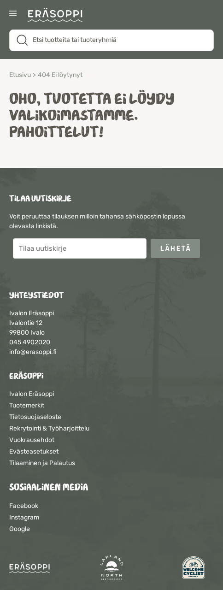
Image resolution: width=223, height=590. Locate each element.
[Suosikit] (194, 15)
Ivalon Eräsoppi (31, 394)
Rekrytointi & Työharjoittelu (49, 428)
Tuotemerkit (26, 405)
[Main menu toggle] (13, 14)
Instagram (24, 517)
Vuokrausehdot (31, 440)
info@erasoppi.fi (33, 352)
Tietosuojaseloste (35, 417)
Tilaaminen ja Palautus (42, 463)
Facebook (23, 506)
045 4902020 (29, 342)
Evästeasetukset (34, 451)
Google (19, 529)
